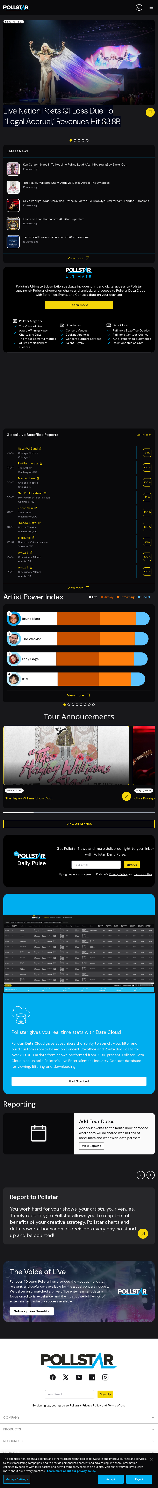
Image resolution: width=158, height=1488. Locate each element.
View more (79, 258)
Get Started (79, 1081)
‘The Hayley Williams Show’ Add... (29, 798)
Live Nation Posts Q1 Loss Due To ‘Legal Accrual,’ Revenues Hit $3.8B (62, 116)
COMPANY (79, 1417)
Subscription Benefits (32, 1311)
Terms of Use (143, 874)
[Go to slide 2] (75, 140)
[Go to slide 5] (87, 140)
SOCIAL (79, 1464)
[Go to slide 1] (71, 140)
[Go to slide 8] (93, 704)
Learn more (79, 305)
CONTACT (79, 1453)
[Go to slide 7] (89, 704)
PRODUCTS (79, 1429)
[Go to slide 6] (85, 704)
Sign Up (132, 865)
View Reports (91, 1146)
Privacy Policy (118, 874)
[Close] (151, 1479)
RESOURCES (79, 1441)
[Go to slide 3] (79, 140)
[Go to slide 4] (83, 140)
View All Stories (79, 824)
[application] (79, 649)
